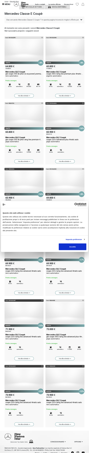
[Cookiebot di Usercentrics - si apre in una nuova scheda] (76, 204)
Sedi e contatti (40, 4)
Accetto (72, 247)
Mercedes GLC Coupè (65, 74)
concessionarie (57, 442)
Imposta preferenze (74, 239)
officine (77, 442)
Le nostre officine (54, 4)
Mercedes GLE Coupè (24, 74)
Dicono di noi (68, 4)
